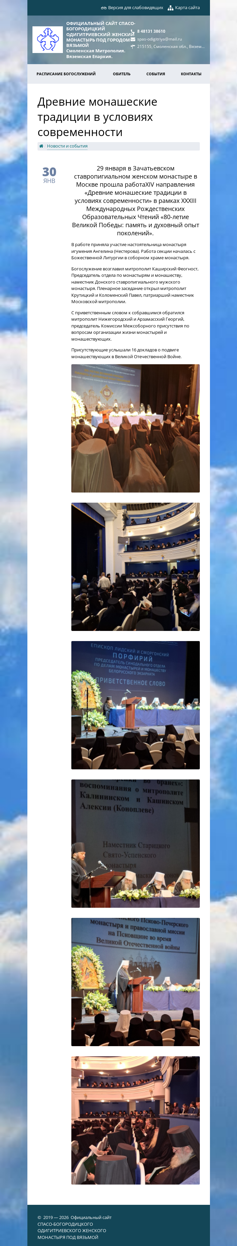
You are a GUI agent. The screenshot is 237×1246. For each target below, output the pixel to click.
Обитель (122, 73)
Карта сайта (187, 7)
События (155, 73)
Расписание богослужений (66, 73)
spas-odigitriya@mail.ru (159, 39)
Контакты (191, 73)
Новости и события (67, 146)
